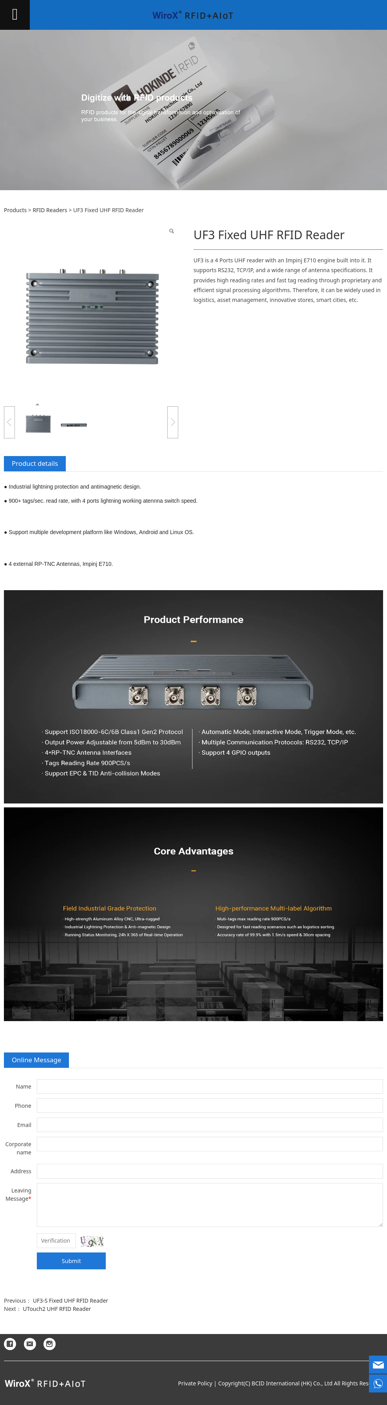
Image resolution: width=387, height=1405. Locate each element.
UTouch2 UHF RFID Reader (57, 1308)
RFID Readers (50, 210)
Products (15, 210)
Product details (35, 463)
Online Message (36, 1059)
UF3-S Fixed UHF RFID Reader (70, 1300)
